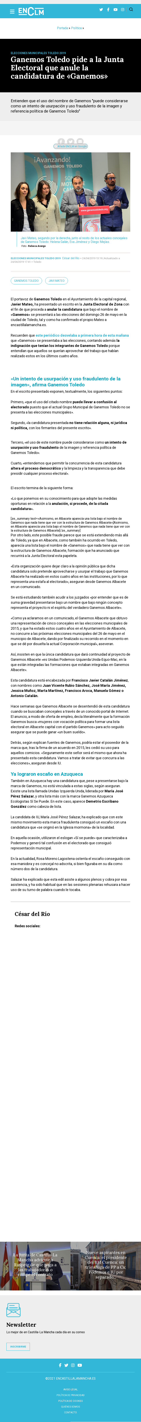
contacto (70, 1412)
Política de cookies (70, 1401)
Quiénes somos (70, 1406)
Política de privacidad (71, 1395)
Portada (62, 28)
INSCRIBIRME (18, 1346)
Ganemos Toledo (26, 280)
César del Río (70, 258)
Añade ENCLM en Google (71, 146)
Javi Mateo (57, 280)
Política (76, 28)
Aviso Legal (70, 1389)
